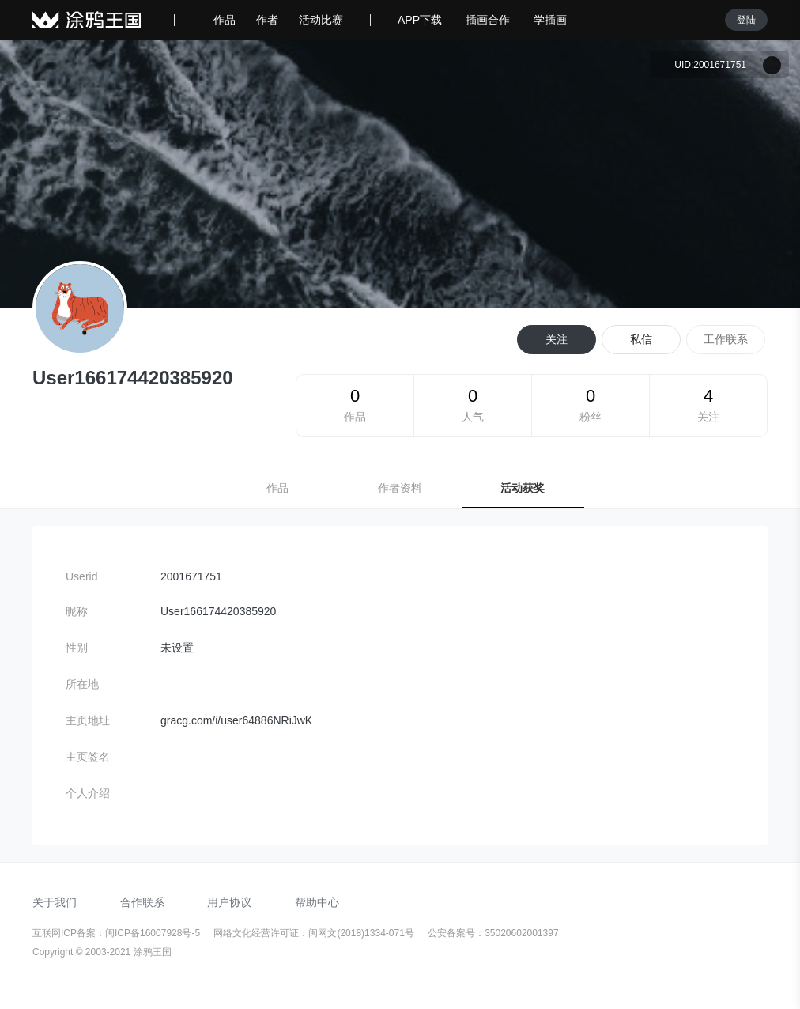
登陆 (746, 19)
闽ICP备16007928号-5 (153, 933)
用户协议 (229, 902)
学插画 (550, 19)
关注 (556, 339)
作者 (267, 19)
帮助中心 (317, 902)
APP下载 (420, 19)
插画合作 (488, 19)
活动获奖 (522, 488)
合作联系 (142, 902)
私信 (641, 339)
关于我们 (54, 902)
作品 (224, 19)
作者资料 (400, 488)
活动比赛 (321, 19)
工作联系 (726, 339)
